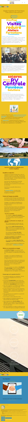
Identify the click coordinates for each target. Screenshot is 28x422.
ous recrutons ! (14, 17)
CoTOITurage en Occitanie (18, 244)
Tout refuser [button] (3, 420)
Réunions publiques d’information (7, 64)
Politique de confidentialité (8, 419)
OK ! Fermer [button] (3, 417)
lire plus (3, 43)
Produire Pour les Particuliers (6, 92)
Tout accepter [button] (3, 418)
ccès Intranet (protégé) (14, 16)
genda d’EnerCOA (14, 15)
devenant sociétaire (9, 190)
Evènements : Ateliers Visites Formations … (8, 36)
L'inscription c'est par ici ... (12, 400)
